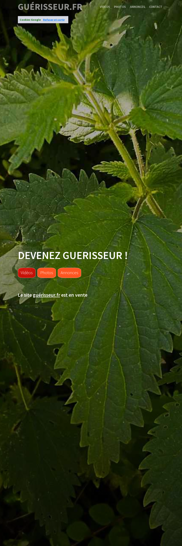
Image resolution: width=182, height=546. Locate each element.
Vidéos (27, 272)
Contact (155, 7)
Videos (105, 7)
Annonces (137, 7)
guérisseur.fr (50, 6)
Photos (120, 7)
